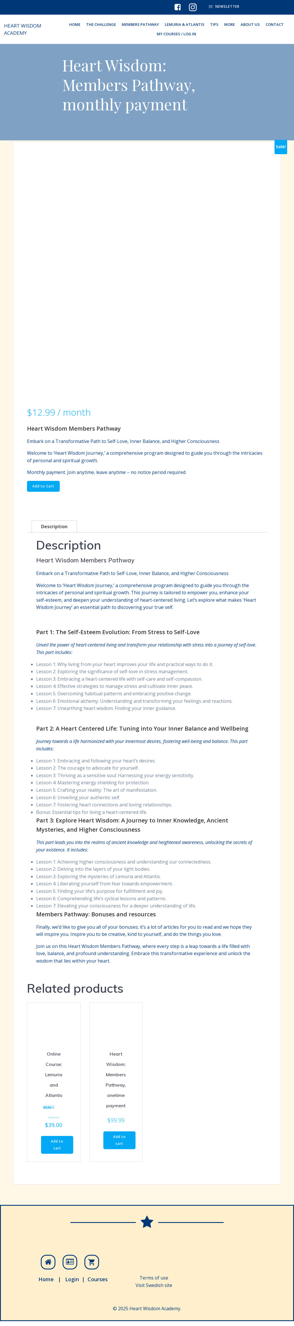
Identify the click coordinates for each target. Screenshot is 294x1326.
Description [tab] (54, 528)
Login (72, 1282)
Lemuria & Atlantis (184, 24)
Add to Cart (43, 487)
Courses (98, 1282)
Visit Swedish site (154, 1288)
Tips (214, 24)
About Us (250, 24)
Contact (275, 24)
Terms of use (154, 1280)
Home (46, 1282)
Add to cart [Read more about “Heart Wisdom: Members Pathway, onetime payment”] (119, 1141)
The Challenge (101, 24)
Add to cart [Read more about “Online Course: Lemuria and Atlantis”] (57, 1146)
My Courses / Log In (176, 34)
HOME (74, 24)
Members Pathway (140, 24)
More (229, 24)
